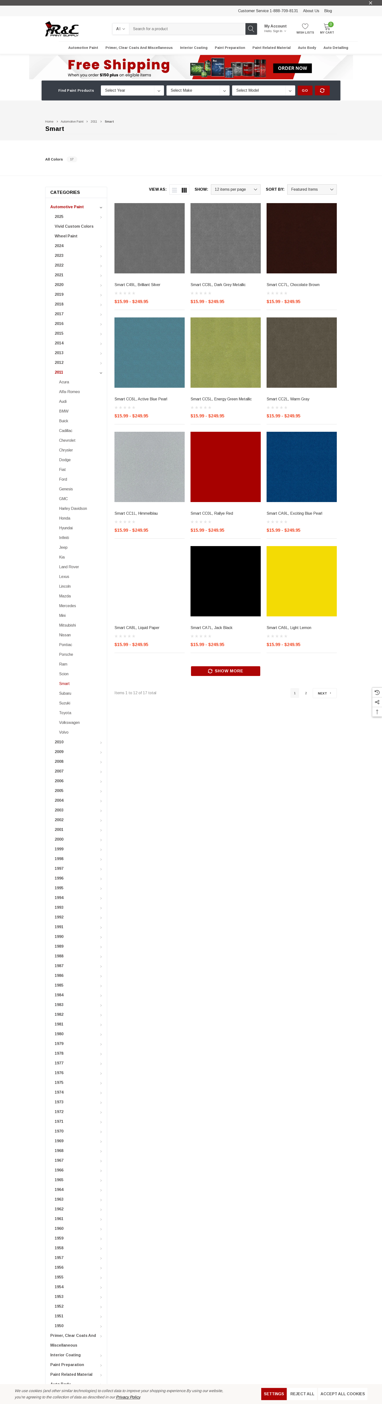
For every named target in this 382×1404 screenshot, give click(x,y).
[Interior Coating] (193, 48)
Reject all (302, 1394)
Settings (274, 1394)
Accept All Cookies (343, 1394)
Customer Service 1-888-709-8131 (268, 11)
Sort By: (275, 189)
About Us (311, 11)
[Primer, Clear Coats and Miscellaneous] (139, 48)
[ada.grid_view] (184, 189)
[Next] (325, 693)
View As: (158, 189)
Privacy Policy (128, 1397)
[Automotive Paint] (83, 48)
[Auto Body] (307, 48)
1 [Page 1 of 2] (295, 693)
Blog (328, 11)
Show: (201, 189)
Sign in (279, 31)
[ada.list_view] (174, 189)
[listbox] (312, 189)
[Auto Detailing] (336, 48)
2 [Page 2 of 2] (306, 693)
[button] (191, 67)
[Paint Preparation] (230, 48)
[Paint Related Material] (271, 48)
